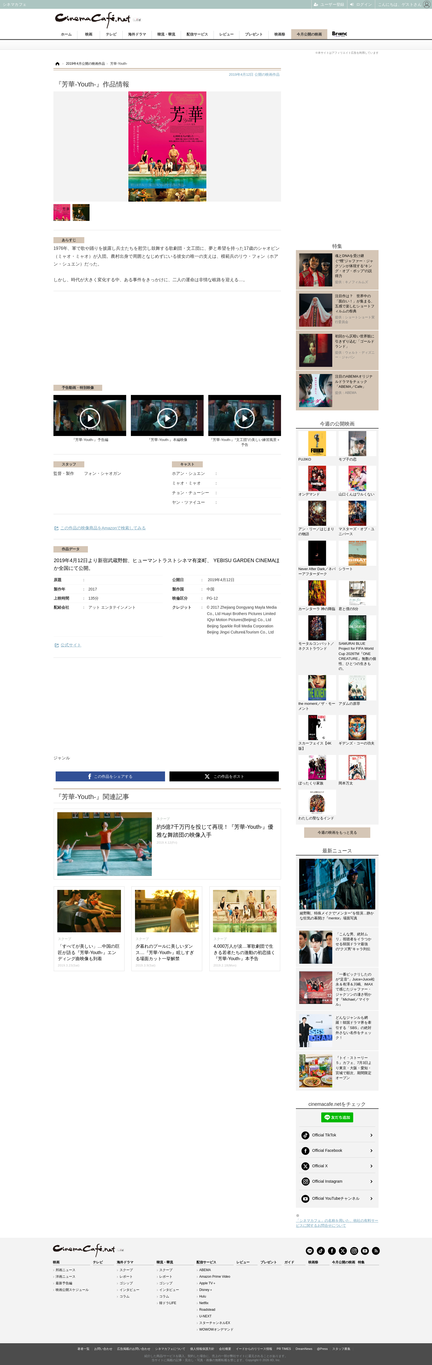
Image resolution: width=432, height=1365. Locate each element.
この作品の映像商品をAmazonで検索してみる (103, 528)
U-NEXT (205, 1316)
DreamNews (304, 1348)
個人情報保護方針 (202, 1348)
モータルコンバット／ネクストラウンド (316, 646)
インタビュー (129, 1290)
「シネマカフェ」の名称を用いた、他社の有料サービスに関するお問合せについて (337, 1223)
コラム (124, 1296)
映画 (88, 34)
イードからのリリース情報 (254, 1348)
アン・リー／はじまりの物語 (316, 531)
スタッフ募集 (341, 1348)
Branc (339, 34)
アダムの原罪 (349, 704)
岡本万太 (346, 783)
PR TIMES (284, 1348)
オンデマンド (309, 494)
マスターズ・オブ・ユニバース (356, 531)
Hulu (202, 1296)
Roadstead (207, 1310)
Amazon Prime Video (214, 1277)
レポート (126, 1277)
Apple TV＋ (207, 1283)
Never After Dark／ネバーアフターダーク (317, 571)
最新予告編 (64, 1283)
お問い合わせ (103, 1348)
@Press (322, 1348)
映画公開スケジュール (72, 1290)
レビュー (226, 34)
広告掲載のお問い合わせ (133, 1348)
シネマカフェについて (170, 1348)
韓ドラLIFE (167, 1303)
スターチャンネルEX (214, 1323)
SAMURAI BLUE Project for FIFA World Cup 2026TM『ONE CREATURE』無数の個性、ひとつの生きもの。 (357, 656)
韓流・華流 (166, 34)
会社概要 (225, 1348)
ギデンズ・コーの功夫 (356, 743)
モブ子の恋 (348, 459)
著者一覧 (83, 1348)
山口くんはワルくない (356, 494)
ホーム (66, 34)
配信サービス (197, 34)
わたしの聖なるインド (316, 818)
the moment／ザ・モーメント (316, 706)
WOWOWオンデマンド (216, 1329)
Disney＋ (206, 1290)
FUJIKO (304, 459)
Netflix (203, 1303)
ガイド (289, 1262)
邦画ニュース (65, 1270)
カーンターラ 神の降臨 (316, 609)
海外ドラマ (137, 34)
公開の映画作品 (254, 74)
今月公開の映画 (309, 34)
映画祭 (279, 34)
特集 (361, 1262)
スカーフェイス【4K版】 (314, 745)
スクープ (126, 1270)
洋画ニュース (65, 1277)
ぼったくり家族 (310, 783)
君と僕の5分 (348, 609)
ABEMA (205, 1270)
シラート (346, 569)
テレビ (111, 34)
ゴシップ (126, 1283)
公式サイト (71, 645)
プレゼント (254, 34)
